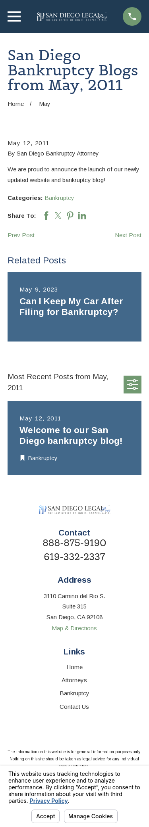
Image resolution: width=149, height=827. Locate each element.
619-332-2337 (74, 557)
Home (74, 667)
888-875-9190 (74, 543)
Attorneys (74, 680)
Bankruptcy (59, 197)
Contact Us (74, 706)
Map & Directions (74, 628)
